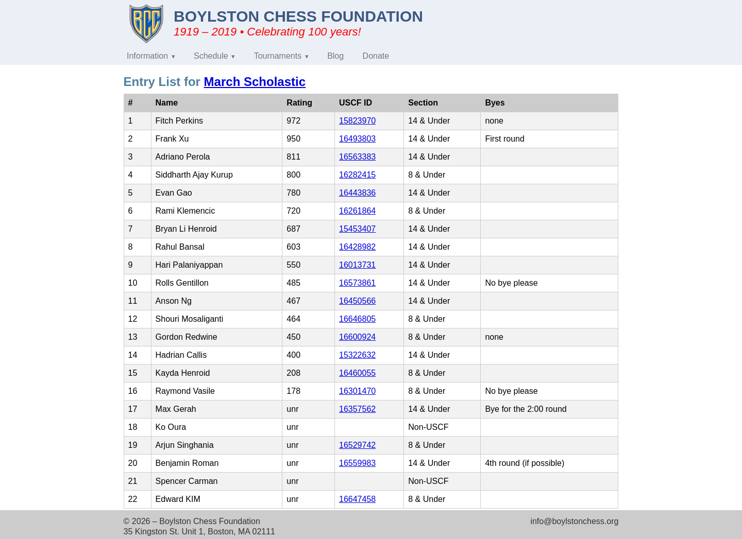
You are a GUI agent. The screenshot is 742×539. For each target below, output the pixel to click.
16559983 (357, 463)
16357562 (357, 409)
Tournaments (278, 55)
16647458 (357, 499)
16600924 (357, 337)
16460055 (357, 373)
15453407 (357, 228)
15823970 (357, 120)
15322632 (357, 355)
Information (147, 55)
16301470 (357, 391)
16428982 (357, 246)
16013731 (357, 264)
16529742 (357, 445)
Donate (376, 55)
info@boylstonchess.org (574, 521)
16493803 (357, 138)
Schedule (211, 55)
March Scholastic (255, 82)
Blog (335, 55)
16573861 (357, 283)
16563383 (357, 156)
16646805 (357, 319)
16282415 (357, 174)
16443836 (357, 192)
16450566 (357, 301)
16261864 (357, 210)
